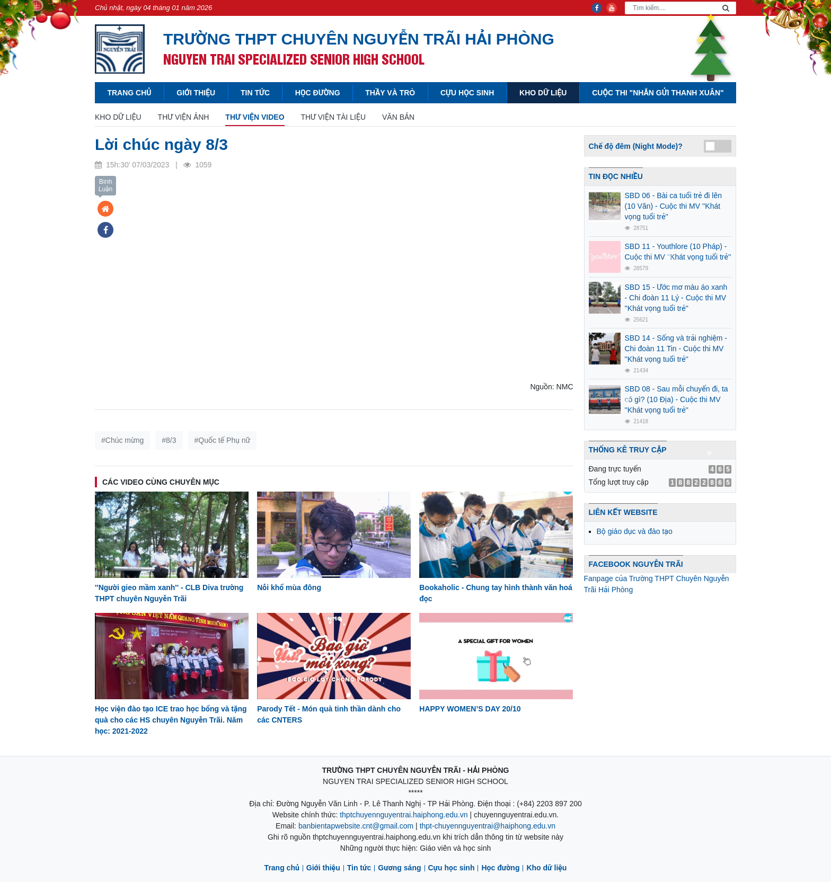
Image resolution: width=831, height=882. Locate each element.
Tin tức (255, 92)
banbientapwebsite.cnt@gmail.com (355, 826)
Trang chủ (129, 92)
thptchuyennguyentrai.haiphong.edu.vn (403, 814)
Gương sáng (399, 867)
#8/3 (169, 440)
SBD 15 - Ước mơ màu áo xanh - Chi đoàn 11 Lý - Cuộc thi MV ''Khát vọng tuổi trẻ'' (676, 298)
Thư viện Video (254, 117)
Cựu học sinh (467, 92)
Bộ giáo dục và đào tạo (635, 531)
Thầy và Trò (390, 92)
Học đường (317, 92)
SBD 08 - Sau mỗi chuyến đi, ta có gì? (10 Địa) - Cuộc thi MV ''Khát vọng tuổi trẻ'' (676, 399)
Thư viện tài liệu (333, 117)
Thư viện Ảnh (183, 117)
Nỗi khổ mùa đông (289, 587)
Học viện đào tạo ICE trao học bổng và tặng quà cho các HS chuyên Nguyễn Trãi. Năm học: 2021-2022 (171, 720)
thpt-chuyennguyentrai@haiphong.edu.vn (487, 826)
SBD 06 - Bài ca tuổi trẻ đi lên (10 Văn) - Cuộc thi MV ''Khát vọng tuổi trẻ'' (673, 206)
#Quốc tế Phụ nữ (223, 440)
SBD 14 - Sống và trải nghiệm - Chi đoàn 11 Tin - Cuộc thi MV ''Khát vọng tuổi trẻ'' (676, 348)
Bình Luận (106, 185)
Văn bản (398, 117)
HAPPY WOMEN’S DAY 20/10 (469, 709)
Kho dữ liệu (543, 92)
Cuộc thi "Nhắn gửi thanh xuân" (657, 92)
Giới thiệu (195, 92)
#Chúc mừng (122, 440)
